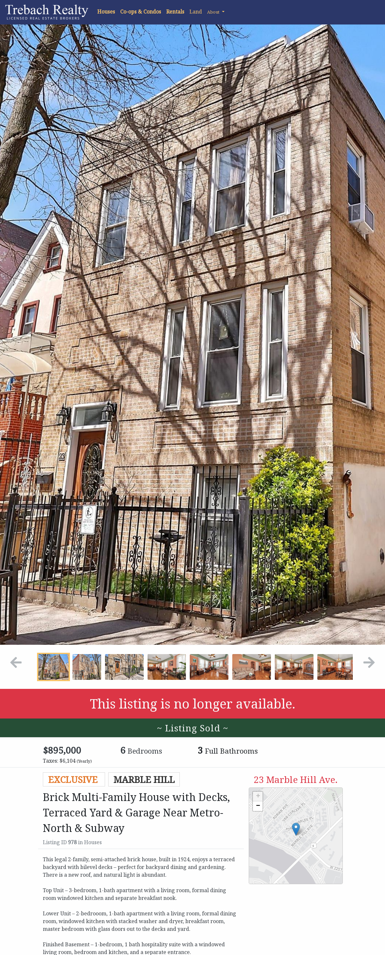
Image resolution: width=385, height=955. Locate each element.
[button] (216, 11)
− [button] (258, 806)
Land (195, 11)
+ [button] (258, 796)
